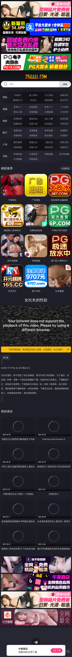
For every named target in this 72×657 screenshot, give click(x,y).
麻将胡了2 (17, 100)
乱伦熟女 (49, 123)
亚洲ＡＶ (18, 106)
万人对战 (49, 95)
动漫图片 (64, 130)
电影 (5, 120)
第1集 (5, 357)
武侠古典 (64, 142)
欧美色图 (49, 130)
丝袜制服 (33, 111)
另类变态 (64, 123)
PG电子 (17, 95)
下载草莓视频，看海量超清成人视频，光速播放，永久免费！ (39, 349)
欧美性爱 (64, 118)
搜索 (65, 84)
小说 (5, 144)
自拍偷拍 (33, 106)
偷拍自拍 (33, 118)
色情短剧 (33, 159)
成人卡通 (49, 118)
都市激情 (18, 142)
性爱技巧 (64, 147)
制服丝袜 (18, 123)
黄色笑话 (49, 147)
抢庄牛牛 (64, 100)
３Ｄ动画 (64, 106)
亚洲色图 (33, 130)
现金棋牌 (49, 100)
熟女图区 (49, 135)
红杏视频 (18, 159)
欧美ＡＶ (49, 106)
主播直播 (49, 111)
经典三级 (33, 123)
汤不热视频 (64, 154)
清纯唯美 (33, 135)
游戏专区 (64, 95)
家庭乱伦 (33, 142)
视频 (5, 109)
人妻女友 (49, 142)
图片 (5, 132)
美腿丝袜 (18, 135)
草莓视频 (49, 154)
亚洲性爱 (18, 118)
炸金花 (33, 100)
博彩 (5, 97)
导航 (5, 156)
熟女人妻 (18, 111)
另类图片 (64, 135)
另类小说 (33, 147)
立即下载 (56, 650)
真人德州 (33, 95)
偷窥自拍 (18, 130)
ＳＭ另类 (64, 111)
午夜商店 (33, 154)
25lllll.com (36, 77)
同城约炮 (18, 154)
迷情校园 (18, 147)
